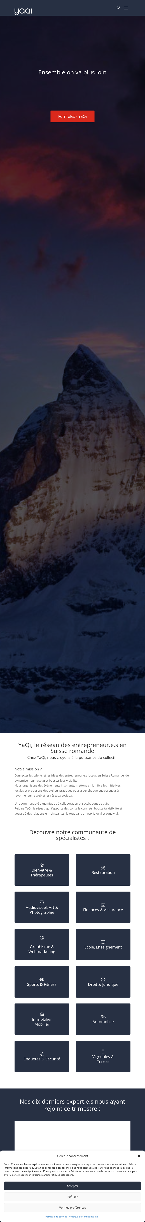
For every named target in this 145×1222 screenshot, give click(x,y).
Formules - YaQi (72, 116)
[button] (139, 1156)
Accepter (72, 1186)
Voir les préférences (72, 1207)
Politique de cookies (56, 1216)
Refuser (72, 1197)
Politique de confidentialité (83, 1216)
